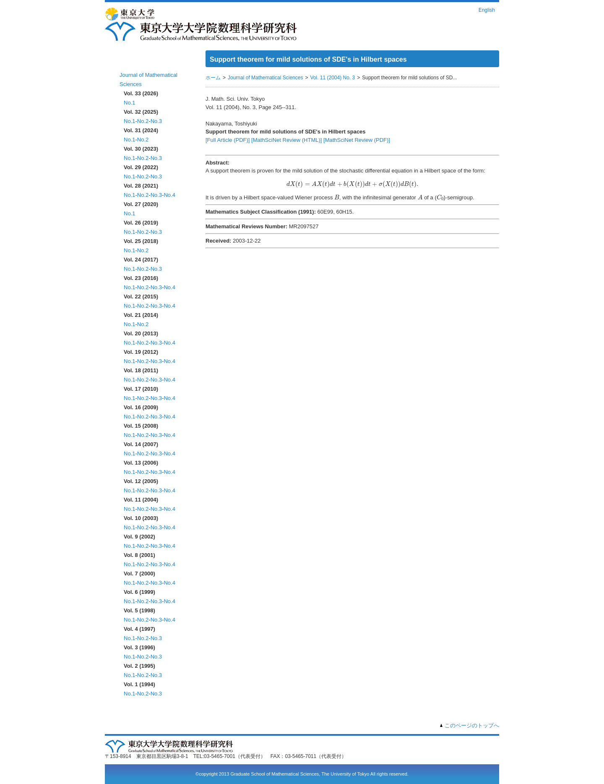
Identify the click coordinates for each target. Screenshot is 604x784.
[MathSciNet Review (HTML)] (286, 140)
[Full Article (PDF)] (228, 140)
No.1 (129, 102)
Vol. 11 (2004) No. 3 (332, 78)
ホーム (129, 61)
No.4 (169, 195)
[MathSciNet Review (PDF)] (356, 140)
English (487, 10)
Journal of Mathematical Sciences (265, 78)
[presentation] (352, 184)
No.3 (156, 121)
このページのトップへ (472, 725)
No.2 (142, 121)
